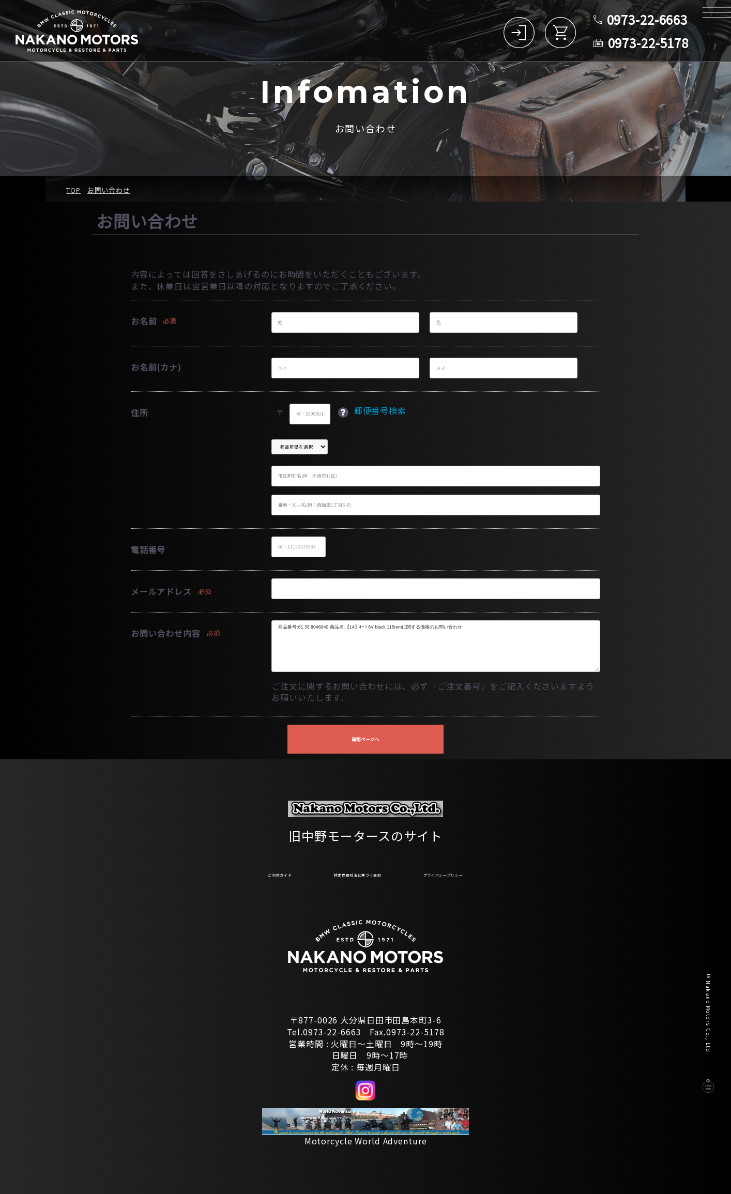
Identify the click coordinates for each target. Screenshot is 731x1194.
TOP (73, 190)
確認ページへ (365, 739)
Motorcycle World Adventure (365, 1141)
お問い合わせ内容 (166, 633)
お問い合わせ (108, 190)
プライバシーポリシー (489, 872)
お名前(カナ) (156, 367)
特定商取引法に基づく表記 (347, 872)
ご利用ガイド (223, 872)
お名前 (144, 321)
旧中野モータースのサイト (365, 830)
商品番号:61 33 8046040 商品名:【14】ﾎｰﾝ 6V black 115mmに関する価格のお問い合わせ (435, 646)
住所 (139, 412)
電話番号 (148, 549)
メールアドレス (161, 591)
